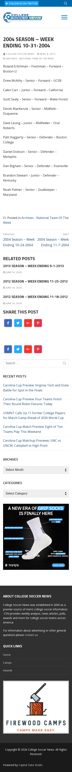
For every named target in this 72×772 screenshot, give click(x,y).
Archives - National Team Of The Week (28, 58)
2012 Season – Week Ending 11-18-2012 (35, 296)
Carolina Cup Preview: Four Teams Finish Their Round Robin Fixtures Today (32, 401)
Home (7, 655)
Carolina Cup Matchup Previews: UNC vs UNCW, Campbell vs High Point (32, 443)
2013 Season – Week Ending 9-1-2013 (33, 265)
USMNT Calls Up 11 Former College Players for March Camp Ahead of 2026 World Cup (34, 415)
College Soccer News (18, 53)
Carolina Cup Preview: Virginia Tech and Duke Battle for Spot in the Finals (36, 387)
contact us (31, 635)
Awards (7, 670)
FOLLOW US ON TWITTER (21, 3)
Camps (7, 662)
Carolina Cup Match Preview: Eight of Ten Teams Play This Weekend (33, 429)
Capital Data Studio (31, 765)
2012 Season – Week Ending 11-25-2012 (35, 281)
